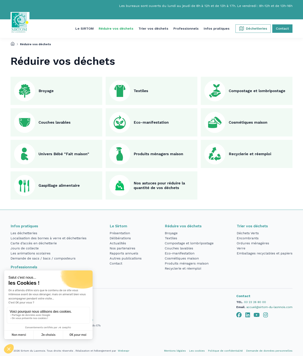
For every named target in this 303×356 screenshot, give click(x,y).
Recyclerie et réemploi (250, 154)
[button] (84, 28)
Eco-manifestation (151, 122)
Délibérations (120, 238)
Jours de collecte (25, 248)
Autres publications (126, 258)
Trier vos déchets (252, 226)
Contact (116, 263)
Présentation (120, 233)
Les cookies (197, 350)
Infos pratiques (24, 226)
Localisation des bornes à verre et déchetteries (48, 238)
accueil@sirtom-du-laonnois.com (269, 307)
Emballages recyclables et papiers (264, 253)
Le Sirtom (118, 226)
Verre (241, 248)
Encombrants (248, 238)
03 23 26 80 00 (255, 302)
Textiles (141, 91)
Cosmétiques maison (248, 122)
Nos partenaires (122, 248)
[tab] (239, 315)
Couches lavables (54, 122)
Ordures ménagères (253, 243)
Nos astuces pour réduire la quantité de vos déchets (159, 185)
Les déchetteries (24, 233)
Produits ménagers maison (158, 154)
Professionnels (24, 267)
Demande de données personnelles (269, 350)
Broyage (46, 91)
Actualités (118, 243)
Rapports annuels (124, 253)
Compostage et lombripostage (257, 91)
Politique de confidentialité (225, 350)
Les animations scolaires (30, 253)
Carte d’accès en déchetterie (34, 243)
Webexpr (123, 350)
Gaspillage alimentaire (59, 185)
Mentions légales (175, 350)
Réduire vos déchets (183, 226)
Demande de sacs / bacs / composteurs (43, 258)
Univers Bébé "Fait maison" (64, 154)
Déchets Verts (248, 233)
